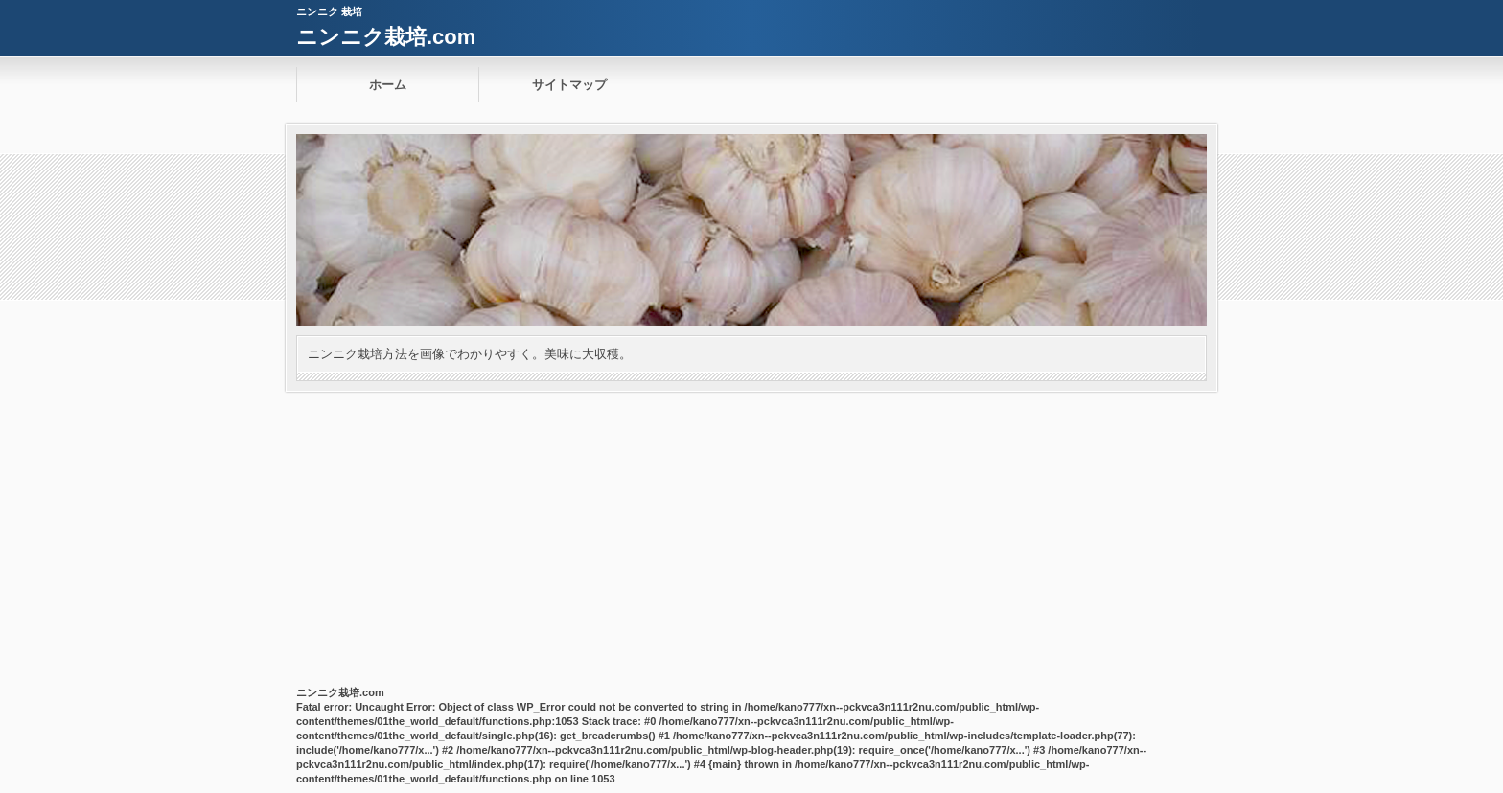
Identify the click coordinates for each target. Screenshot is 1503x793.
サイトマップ (569, 85)
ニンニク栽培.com (385, 37)
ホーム (387, 85)
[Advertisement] (751, 535)
